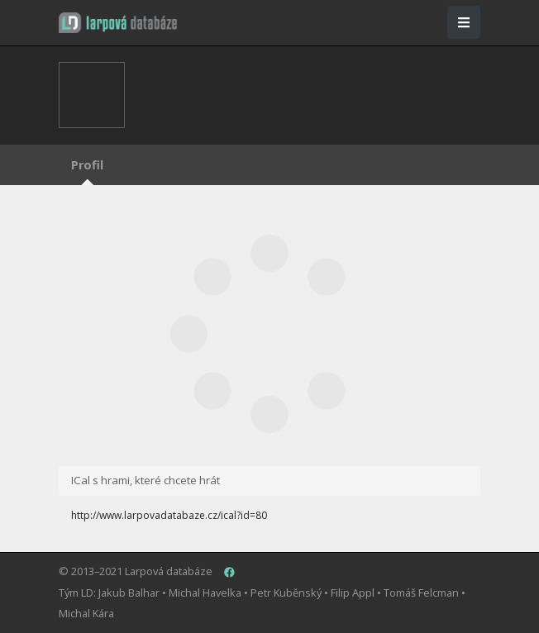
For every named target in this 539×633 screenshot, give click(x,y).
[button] (118, 22)
